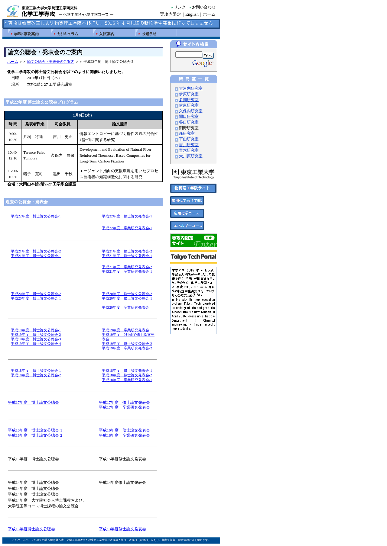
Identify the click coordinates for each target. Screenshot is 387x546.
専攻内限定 (170, 14)
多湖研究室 (189, 100)
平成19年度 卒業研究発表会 (125, 330)
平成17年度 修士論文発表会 (124, 402)
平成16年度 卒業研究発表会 (124, 435)
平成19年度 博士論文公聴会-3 (36, 339)
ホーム (209, 14)
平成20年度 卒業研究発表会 (125, 308)
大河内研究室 (191, 88)
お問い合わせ (204, 7)
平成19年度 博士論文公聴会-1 (36, 330)
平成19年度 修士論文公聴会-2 (127, 344)
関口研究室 (189, 116)
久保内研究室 (191, 111)
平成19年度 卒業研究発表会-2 (127, 348)
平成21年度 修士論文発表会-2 (127, 251)
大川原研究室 (191, 156)
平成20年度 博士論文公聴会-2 (36, 294)
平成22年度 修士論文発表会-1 (127, 216)
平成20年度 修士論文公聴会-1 (127, 298)
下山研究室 (189, 139)
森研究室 (187, 133)
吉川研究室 (189, 145)
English (192, 14)
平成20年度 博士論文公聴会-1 (36, 298)
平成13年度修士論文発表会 (122, 529)
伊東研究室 (189, 105)
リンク (180, 7)
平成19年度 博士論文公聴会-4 (36, 344)
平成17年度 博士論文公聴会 (33, 402)
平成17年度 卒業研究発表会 (124, 407)
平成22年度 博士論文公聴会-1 (36, 216)
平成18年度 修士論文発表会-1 (127, 371)
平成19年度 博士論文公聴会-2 (36, 335)
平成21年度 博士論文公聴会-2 (36, 251)
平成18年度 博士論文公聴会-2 (36, 375)
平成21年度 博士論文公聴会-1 (36, 256)
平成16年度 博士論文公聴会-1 (35, 430)
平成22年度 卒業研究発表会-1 (127, 228)
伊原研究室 (189, 94)
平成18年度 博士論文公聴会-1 (36, 371)
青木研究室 (189, 150)
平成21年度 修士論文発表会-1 (127, 256)
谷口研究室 (189, 122)
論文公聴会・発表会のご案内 (50, 61)
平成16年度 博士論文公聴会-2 (35, 435)
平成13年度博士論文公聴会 (31, 529)
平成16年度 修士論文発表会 (124, 430)
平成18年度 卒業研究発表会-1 (127, 380)
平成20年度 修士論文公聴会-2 (127, 294)
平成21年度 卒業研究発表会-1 (127, 272)
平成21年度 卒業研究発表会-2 (127, 267)
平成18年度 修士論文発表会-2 (127, 375)
